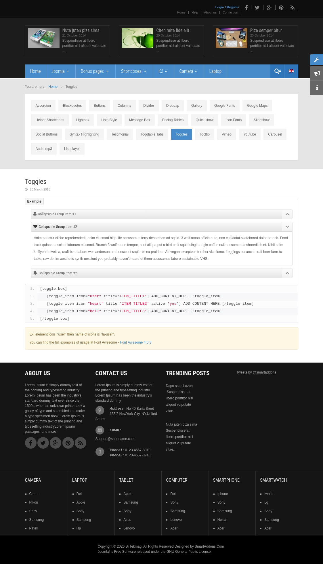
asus (127, 520)
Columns (124, 106)
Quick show (204, 120)
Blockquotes (72, 106)
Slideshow (262, 120)
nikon (33, 502)
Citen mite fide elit (172, 30)
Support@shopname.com (115, 439)
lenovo (129, 528)
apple (81, 502)
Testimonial (120, 134)
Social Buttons (47, 134)
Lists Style (109, 120)
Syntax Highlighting (84, 134)
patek (33, 528)
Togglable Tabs (152, 134)
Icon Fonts (233, 120)
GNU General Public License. (189, 552)
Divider (148, 106)
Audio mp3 (44, 149)
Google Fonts (224, 106)
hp (79, 528)
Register (233, 7)
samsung (36, 520)
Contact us (230, 12)
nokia (221, 520)
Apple (127, 494)
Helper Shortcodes (50, 120)
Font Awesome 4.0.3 (135, 342)
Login (219, 7)
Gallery (196, 106)
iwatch (269, 494)
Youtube (250, 134)
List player (72, 149)
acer (173, 528)
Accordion (43, 106)
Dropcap (172, 106)
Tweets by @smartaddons (256, 372)
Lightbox (82, 120)
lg (266, 502)
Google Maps (257, 106)
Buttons (100, 106)
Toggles (182, 134)
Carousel (275, 134)
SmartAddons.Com (209, 546)
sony (33, 511)
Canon (34, 494)
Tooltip (205, 134)
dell (80, 494)
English (291, 71)
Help (195, 12)
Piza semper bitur (266, 30)
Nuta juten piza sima (81, 30)
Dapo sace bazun (179, 386)
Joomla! (104, 552)
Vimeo (227, 134)
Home (181, 12)
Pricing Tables (173, 120)
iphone (222, 494)
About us (210, 12)
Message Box (139, 120)
